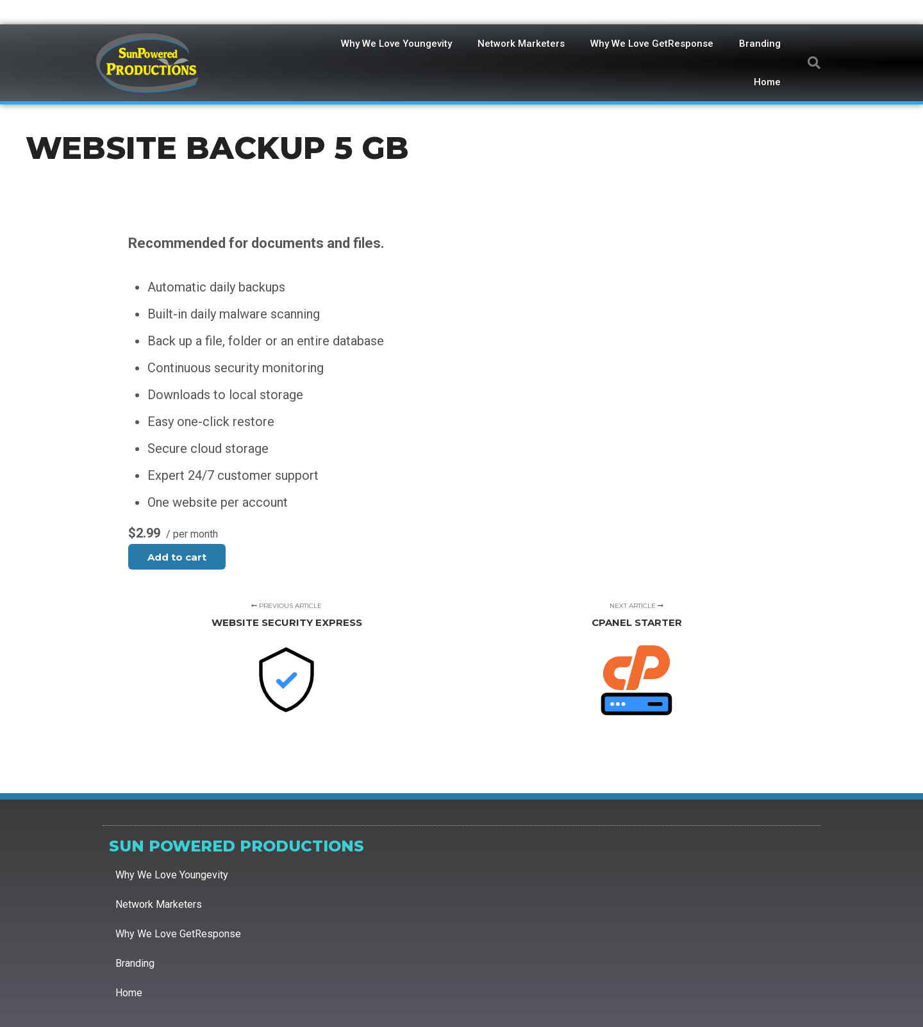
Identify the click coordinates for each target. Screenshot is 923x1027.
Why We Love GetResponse (651, 43)
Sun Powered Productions (236, 846)
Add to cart (176, 557)
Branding (760, 43)
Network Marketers (521, 43)
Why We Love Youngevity (396, 43)
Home (767, 82)
